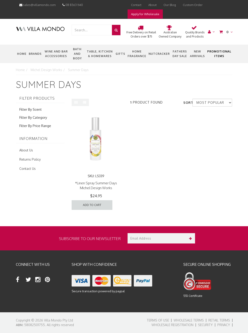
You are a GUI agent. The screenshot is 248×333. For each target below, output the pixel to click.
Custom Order (193, 5)
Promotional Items (219, 54)
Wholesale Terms (189, 320)
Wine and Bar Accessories (56, 54)
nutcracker (159, 53)
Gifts (120, 53)
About (152, 5)
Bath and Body (77, 53)
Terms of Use (158, 320)
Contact (136, 5)
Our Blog (169, 5)
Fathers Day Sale (179, 54)
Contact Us (27, 169)
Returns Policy (30, 159)
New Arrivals (197, 54)
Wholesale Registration (172, 325)
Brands (35, 53)
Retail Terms (219, 320)
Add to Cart (92, 205)
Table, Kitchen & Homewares (100, 54)
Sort (186, 102)
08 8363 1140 (72, 5)
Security (205, 325)
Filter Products (37, 98)
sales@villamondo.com (37, 5)
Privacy (223, 325)
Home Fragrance (137, 54)
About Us (26, 150)
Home (21, 53)
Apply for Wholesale (145, 14)
